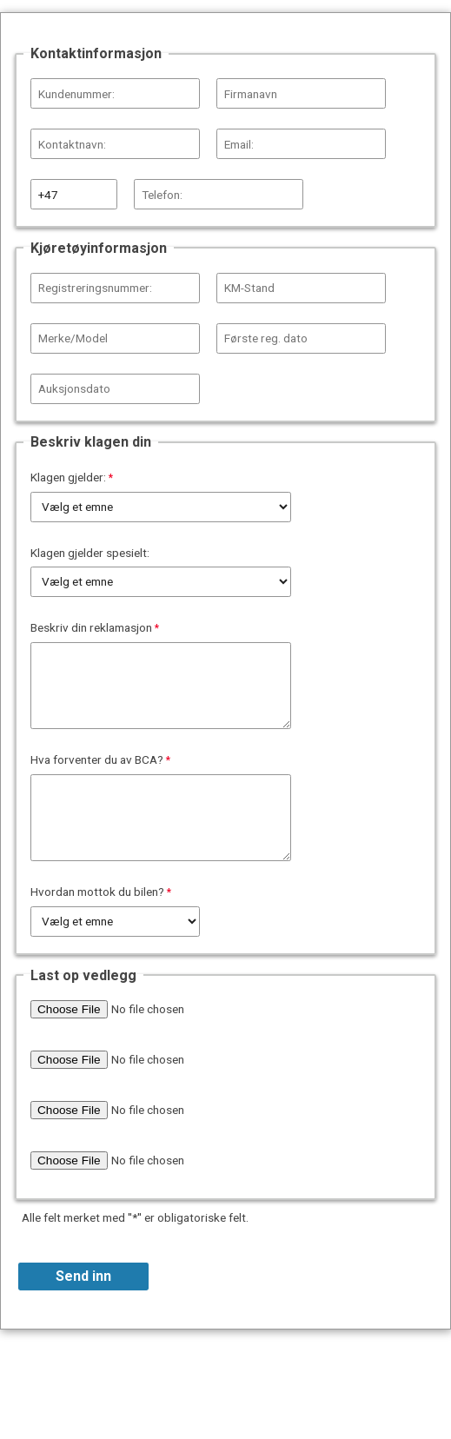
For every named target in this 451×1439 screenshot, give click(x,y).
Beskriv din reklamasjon (91, 627)
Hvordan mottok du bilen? (97, 892)
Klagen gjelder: (68, 477)
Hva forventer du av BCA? (96, 759)
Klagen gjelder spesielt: (89, 553)
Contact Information (225, 1362)
